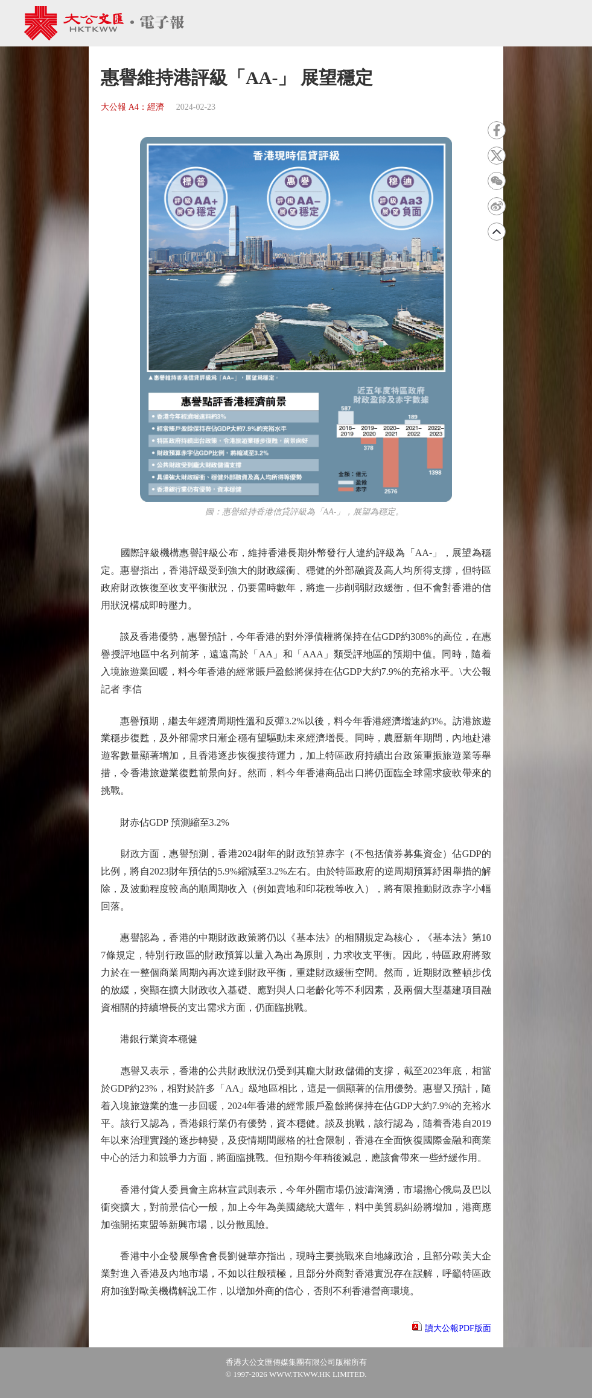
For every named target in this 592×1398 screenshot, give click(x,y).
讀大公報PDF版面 (458, 1328)
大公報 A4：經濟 (132, 107)
